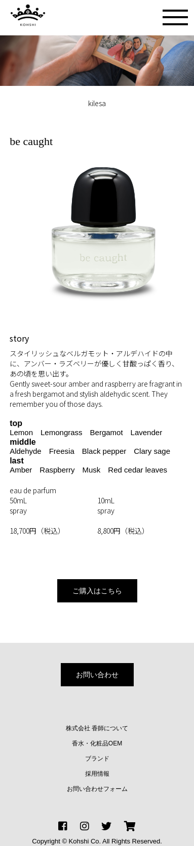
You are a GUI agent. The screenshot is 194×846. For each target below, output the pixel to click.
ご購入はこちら (97, 591)
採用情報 (97, 773)
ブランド (97, 758)
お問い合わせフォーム (97, 788)
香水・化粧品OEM (97, 743)
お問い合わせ (97, 675)
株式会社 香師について (97, 728)
